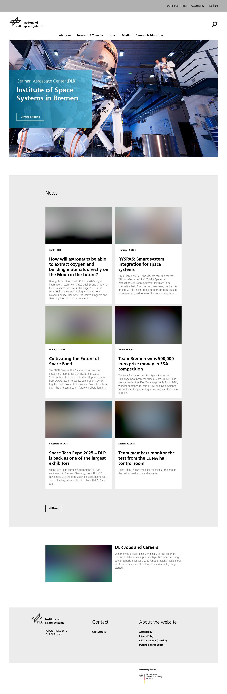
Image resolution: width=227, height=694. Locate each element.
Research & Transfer (89, 35)
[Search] (214, 24)
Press (184, 5)
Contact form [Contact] (99, 631)
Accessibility (197, 5)
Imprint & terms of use (151, 644)
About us (65, 35)
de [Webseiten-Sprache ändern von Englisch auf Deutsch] (210, 5)
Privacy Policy (146, 636)
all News (53, 508)
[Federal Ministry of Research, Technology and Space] (153, 686)
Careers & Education (149, 35)
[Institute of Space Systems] (25, 22)
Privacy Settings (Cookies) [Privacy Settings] (153, 640)
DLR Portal (173, 5)
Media (126, 35)
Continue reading (30, 116)
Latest (112, 35)
